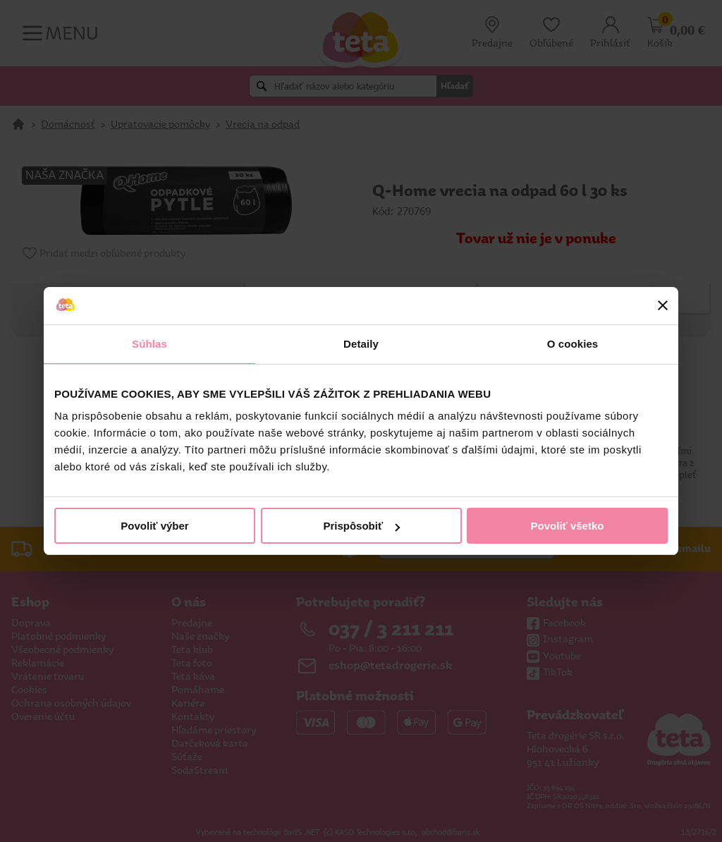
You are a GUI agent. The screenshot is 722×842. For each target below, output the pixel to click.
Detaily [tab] (361, 344)
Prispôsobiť (361, 526)
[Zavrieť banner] (663, 305)
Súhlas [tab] (149, 344)
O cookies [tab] (573, 344)
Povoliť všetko (567, 526)
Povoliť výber (154, 526)
